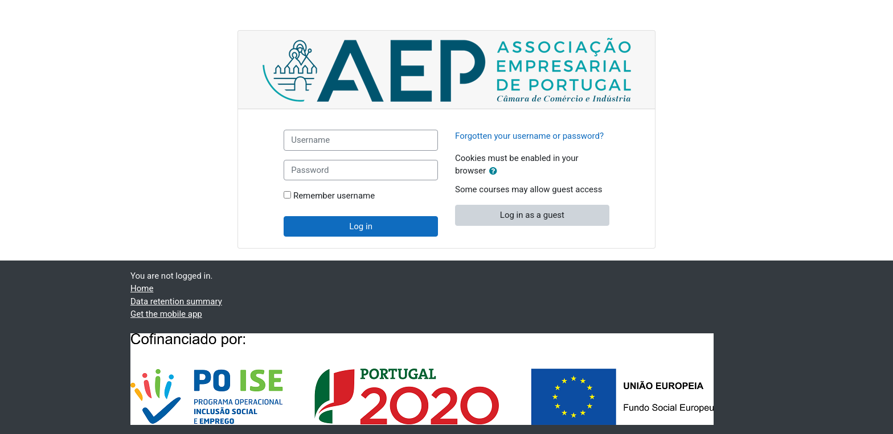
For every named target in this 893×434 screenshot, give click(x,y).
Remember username (334, 196)
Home (141, 288)
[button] (495, 171)
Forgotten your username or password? (529, 136)
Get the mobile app (166, 314)
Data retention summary (176, 301)
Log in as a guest (532, 215)
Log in (360, 226)
